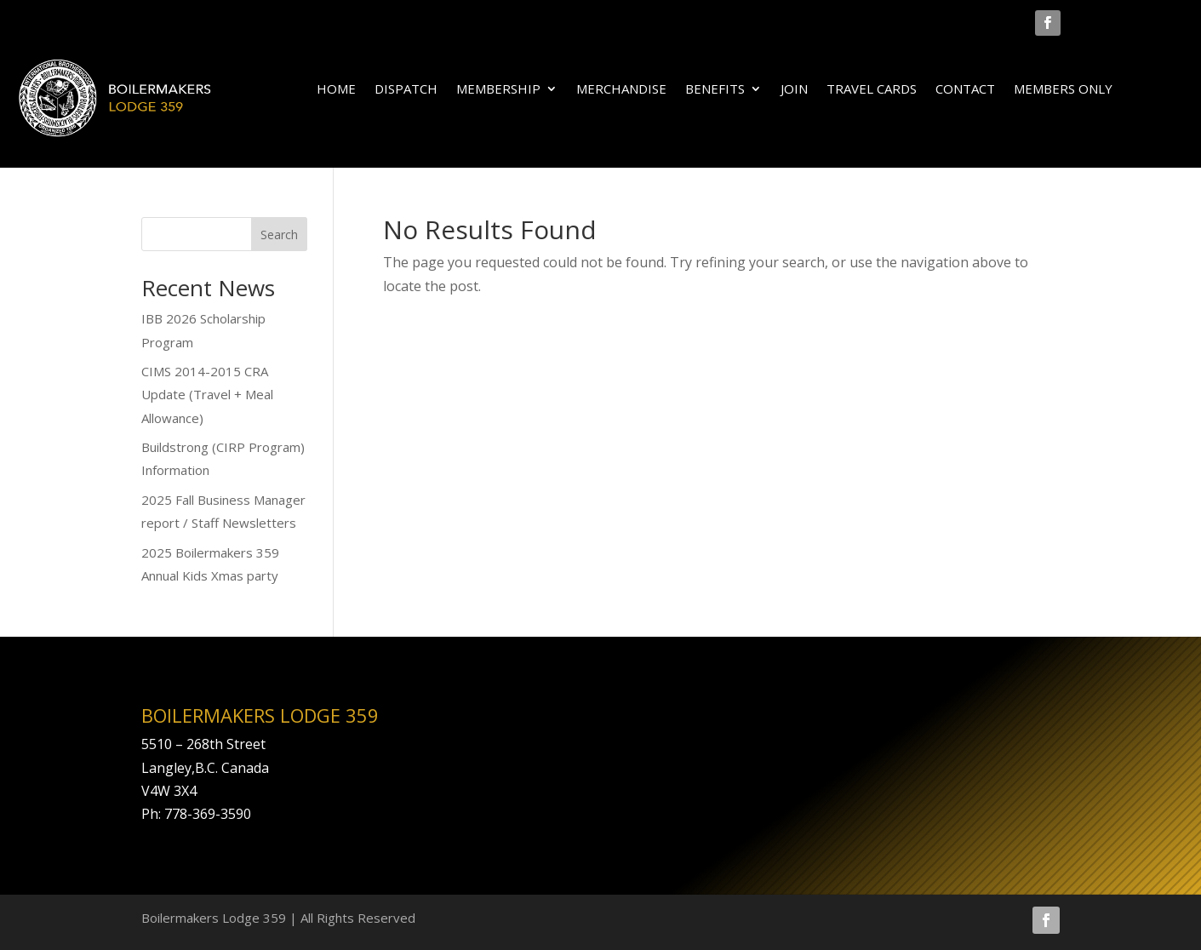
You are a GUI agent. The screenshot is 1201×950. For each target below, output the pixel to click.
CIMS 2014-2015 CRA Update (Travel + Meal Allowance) (207, 394)
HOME (336, 90)
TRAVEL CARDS (871, 90)
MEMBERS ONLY (1063, 90)
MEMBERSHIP (498, 90)
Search (279, 234)
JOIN (794, 90)
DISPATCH (406, 90)
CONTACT (965, 90)
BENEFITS (715, 90)
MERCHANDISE (621, 90)
